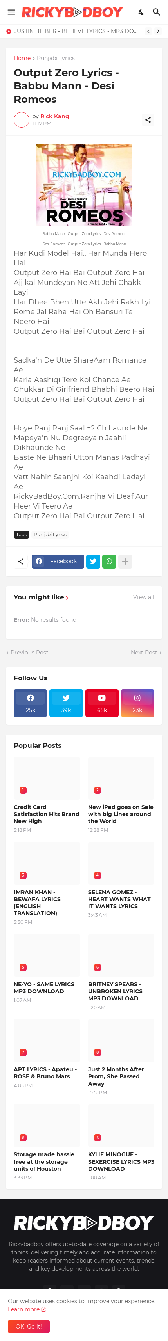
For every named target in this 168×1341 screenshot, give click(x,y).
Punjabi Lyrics (56, 58)
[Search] (157, 12)
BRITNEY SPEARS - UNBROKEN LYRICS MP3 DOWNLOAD (115, 991)
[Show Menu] (11, 12)
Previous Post (30, 652)
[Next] (158, 31)
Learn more (24, 1309)
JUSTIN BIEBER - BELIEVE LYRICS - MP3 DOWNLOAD (77, 31)
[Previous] (148, 31)
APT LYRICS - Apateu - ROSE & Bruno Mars (45, 1073)
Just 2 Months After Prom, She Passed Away (116, 1076)
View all (143, 597)
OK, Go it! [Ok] (29, 1326)
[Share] (148, 120)
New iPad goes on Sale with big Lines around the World (121, 814)
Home (22, 58)
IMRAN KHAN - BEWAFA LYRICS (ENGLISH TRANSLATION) (37, 903)
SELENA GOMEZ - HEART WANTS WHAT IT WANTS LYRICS (119, 899)
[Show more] (125, 562)
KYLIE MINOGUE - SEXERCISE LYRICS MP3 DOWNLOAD (121, 1161)
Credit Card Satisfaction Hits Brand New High (46, 814)
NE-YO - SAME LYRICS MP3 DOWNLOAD (44, 988)
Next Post (144, 652)
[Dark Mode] (141, 12)
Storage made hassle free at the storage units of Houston (44, 1161)
